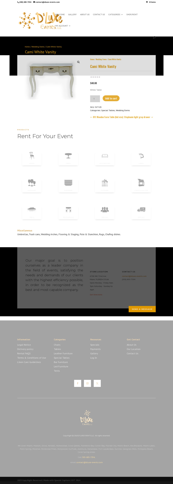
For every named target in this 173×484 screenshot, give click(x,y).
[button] (78, 61)
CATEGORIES (114, 15)
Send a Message (142, 309)
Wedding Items (38, 47)
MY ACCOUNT (61, 26)
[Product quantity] (95, 97)
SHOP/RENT (132, 15)
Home (27, 47)
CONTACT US (99, 15)
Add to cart (111, 97)
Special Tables (108, 109)
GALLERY (72, 15)
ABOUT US (84, 15)
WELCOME (60, 15)
